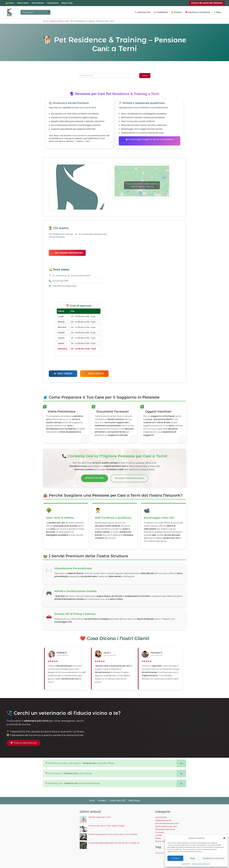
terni (67, 21)
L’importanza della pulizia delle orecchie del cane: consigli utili (114, 842)
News (158, 836)
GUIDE (158, 833)
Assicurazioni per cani (165, 825)
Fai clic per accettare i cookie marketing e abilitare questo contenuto (141, 185)
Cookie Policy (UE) (116, 800)
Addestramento (162, 819)
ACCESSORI (160, 816)
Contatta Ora (94, 477)
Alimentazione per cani (166, 822)
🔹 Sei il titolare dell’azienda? (67, 252)
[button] (224, 838)
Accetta (175, 858)
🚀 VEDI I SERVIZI (94, 373)
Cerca (144, 75)
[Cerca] (48, 12)
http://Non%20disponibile (64, 286)
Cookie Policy (186, 864)
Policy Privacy (131, 800)
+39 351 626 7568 (60, 280)
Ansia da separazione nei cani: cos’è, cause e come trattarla (113, 833)
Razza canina (161, 839)
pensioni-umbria (56, 21)
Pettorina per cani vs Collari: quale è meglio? (107, 825)
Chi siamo (103, 800)
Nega (192, 858)
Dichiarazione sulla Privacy (201, 864)
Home (45, 21)
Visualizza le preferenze (213, 858)
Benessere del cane (164, 828)
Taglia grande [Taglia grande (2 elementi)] (159, 851)
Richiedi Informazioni (129, 477)
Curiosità (159, 830)
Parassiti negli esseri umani (100, 816)
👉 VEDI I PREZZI (63, 373)
